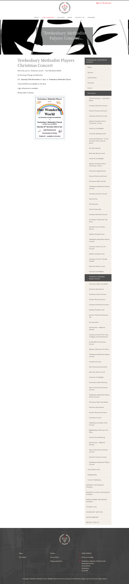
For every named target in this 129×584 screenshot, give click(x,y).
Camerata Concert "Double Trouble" (98, 260)
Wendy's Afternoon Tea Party (99, 349)
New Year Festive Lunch (97, 153)
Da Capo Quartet (95, 148)
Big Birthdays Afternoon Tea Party (98, 431)
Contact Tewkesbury (94, 480)
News (70, 17)
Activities (91, 83)
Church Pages (98, 579)
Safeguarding (92, 475)
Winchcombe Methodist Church (96, 501)
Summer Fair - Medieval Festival (97, 328)
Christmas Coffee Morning (98, 382)
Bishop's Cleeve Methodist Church (98, 493)
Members (91, 17)
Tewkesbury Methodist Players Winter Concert (99, 396)
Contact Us (80, 17)
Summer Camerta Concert (98, 457)
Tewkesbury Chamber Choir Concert (98, 424)
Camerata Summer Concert (98, 106)
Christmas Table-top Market (98, 284)
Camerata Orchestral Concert (99, 305)
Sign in (98, 3)
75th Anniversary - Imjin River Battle (99, 99)
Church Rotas (92, 78)
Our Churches (48, 17)
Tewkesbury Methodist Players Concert (99, 187)
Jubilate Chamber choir (97, 234)
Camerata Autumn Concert (98, 116)
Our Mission (22, 557)
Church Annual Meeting (97, 437)
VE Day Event (93, 204)
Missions (61, 17)
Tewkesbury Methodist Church (96, 61)
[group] (50, 118)
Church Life (91, 507)
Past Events (92, 93)
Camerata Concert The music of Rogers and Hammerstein (99, 336)
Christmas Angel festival (97, 171)
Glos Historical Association (98, 367)
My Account (107, 3)
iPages (83, 579)
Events (90, 88)
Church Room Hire (94, 469)
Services (90, 72)
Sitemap (62, 579)
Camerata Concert (95, 418)
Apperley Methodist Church (95, 486)
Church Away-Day (95, 209)
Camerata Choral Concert (97, 294)
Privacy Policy (92, 522)
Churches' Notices (94, 512)
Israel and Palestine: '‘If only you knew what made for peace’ (98, 141)
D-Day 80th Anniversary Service (97, 343)
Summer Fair (93, 199)
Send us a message (87, 557)
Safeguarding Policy (56, 561)
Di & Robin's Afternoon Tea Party (98, 221)
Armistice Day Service (96, 289)
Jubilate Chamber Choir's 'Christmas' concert (97, 122)
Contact (52, 553)
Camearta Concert (95, 362)
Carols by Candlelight (96, 128)
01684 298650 (86, 553)
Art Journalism (94, 322)
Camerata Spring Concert (97, 134)
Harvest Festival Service (97, 299)
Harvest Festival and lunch (98, 111)
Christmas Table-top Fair (97, 181)
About (36, 17)
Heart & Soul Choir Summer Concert (98, 389)
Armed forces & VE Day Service (97, 228)
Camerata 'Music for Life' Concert (97, 248)
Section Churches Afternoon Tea (98, 316)
